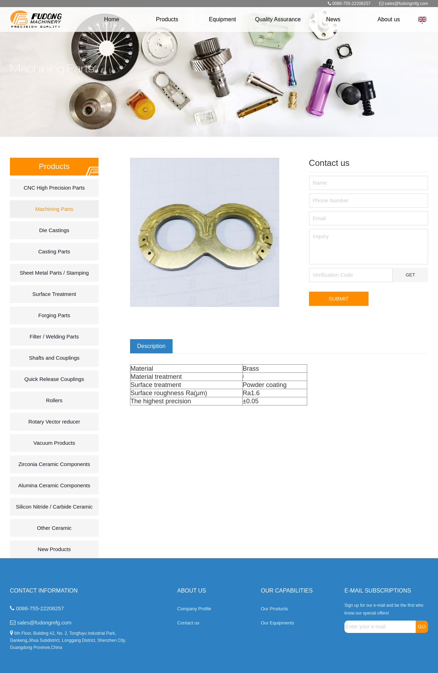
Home (111, 19)
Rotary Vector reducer (54, 422)
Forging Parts (54, 315)
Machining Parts (54, 209)
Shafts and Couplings (54, 358)
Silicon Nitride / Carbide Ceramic (54, 507)
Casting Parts (54, 251)
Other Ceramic (54, 528)
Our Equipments (277, 623)
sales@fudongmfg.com (406, 3)
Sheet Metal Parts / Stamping (54, 273)
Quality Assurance (278, 19)
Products (167, 19)
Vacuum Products (54, 443)
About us (388, 19)
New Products (54, 549)
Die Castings (54, 230)
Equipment (222, 19)
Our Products (274, 608)
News (333, 19)
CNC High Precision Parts (54, 188)
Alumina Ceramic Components (54, 485)
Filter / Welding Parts (54, 336)
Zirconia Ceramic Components (54, 464)
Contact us (188, 623)
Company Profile (194, 608)
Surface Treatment (54, 294)
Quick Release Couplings (54, 379)
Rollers (54, 400)
